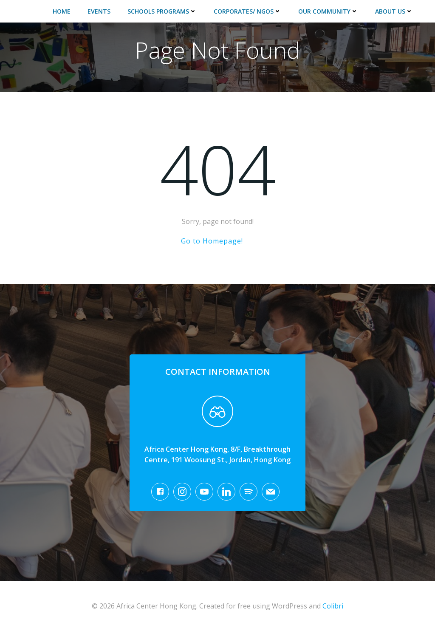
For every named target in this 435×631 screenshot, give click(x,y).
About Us (394, 11)
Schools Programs (162, 11)
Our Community (328, 11)
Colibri (332, 606)
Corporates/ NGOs (247, 11)
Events (99, 11)
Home (62, 11)
